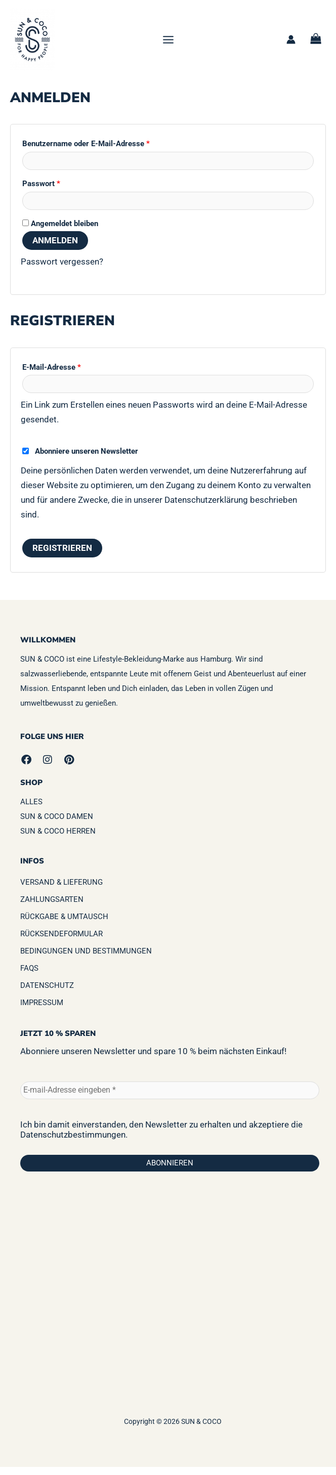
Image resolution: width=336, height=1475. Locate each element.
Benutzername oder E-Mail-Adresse (105, 151)
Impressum (41, 1010)
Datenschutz (47, 993)
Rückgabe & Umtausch (64, 924)
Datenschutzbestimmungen (72, 1142)
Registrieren (62, 556)
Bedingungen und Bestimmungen (86, 959)
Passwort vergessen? (62, 270)
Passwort (61, 190)
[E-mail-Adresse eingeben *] (169, 1098)
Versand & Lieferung (61, 890)
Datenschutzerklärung (206, 508)
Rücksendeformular (61, 941)
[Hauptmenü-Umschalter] (168, 43)
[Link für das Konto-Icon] (291, 43)
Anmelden (55, 248)
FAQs (29, 976)
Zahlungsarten (51, 907)
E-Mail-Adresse (71, 374)
